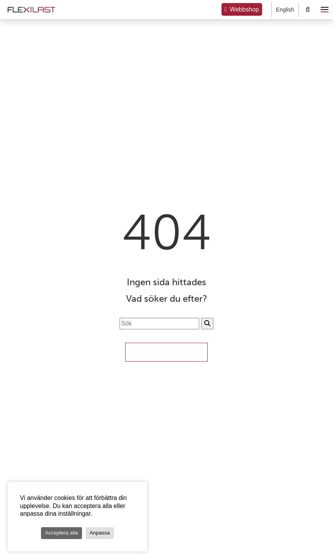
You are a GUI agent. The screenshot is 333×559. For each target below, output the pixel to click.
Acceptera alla (61, 533)
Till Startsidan (166, 352)
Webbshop (244, 9)
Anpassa (100, 533)
